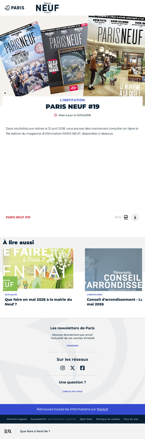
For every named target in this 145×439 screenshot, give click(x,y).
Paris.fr (102, 409)
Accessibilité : (53, 419)
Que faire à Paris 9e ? (35, 431)
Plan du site (131, 419)
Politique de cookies (108, 419)
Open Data (86, 419)
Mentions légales (17, 419)
